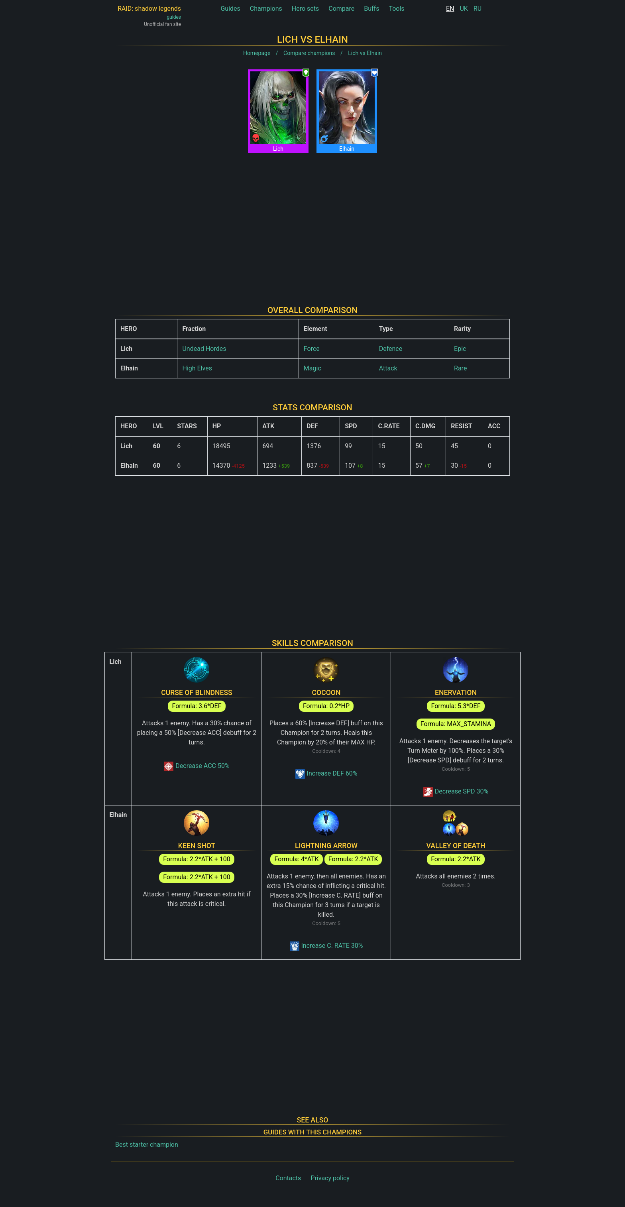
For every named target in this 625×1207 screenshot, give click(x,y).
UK (464, 8)
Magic (312, 368)
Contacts (288, 1178)
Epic (460, 348)
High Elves (197, 368)
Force (312, 348)
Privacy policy (330, 1178)
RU (478, 8)
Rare (460, 368)
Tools (396, 8)
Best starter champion (146, 1144)
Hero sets (305, 8)
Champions (266, 8)
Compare (341, 8)
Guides (230, 8)
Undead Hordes (204, 348)
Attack (388, 368)
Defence (391, 348)
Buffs (371, 8)
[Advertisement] (312, 223)
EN (450, 8)
